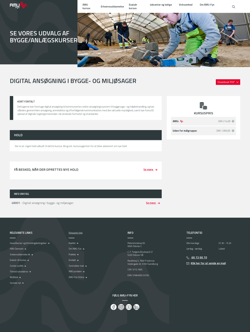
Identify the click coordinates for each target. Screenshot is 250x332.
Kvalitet (72, 243)
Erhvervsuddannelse (112, 6)
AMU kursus (86, 6)
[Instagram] (121, 307)
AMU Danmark (16, 248)
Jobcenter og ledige (161, 5)
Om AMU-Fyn (207, 5)
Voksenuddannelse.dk (20, 254)
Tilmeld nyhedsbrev (19, 271)
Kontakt (72, 260)
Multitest (14, 277)
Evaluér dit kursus (18, 260)
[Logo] (21, 5)
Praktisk (72, 254)
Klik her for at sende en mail (208, 263)
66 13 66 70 (199, 257)
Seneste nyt (15, 283)
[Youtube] (129, 307)
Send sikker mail (76, 265)
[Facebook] (114, 307)
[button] (234, 6)
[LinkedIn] (136, 307)
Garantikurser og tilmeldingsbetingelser (28, 243)
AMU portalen (75, 271)
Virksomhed (185, 5)
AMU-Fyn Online (76, 277)
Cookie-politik (16, 265)
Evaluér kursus (133, 6)
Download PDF (226, 82)
